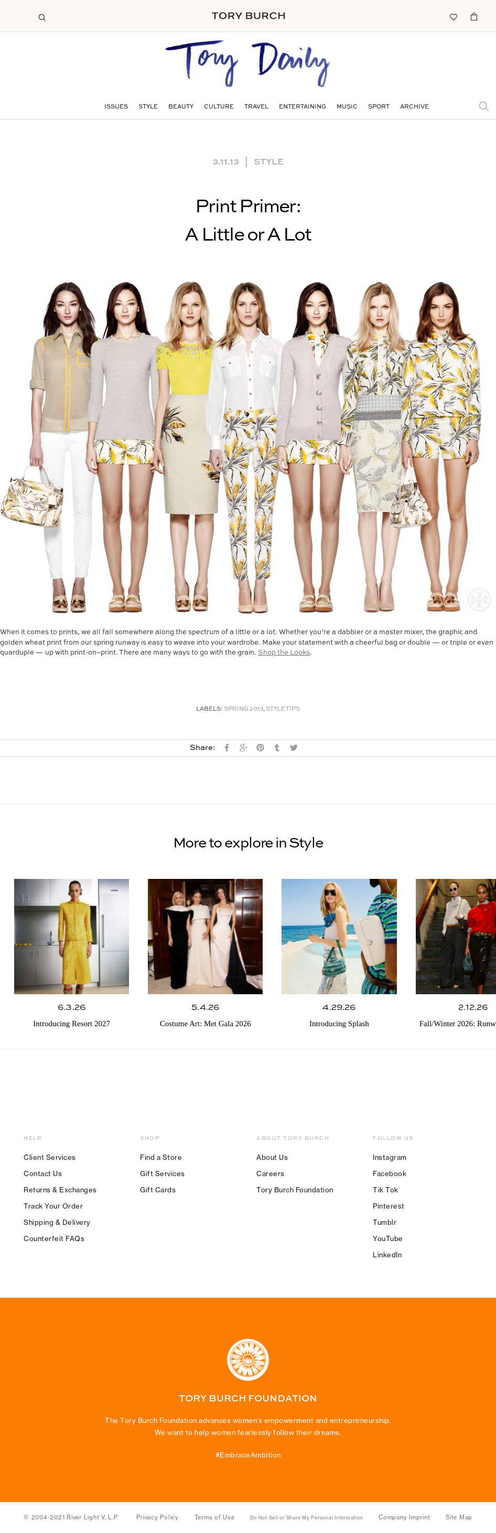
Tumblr (384, 1222)
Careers (270, 1173)
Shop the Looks (284, 652)
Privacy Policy (157, 1517)
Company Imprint (404, 1517)
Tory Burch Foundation (294, 1190)
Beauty (180, 107)
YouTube (388, 1238)
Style (148, 107)
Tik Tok (385, 1190)
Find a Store (161, 1157)
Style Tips (283, 709)
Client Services (50, 1157)
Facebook (389, 1173)
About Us (272, 1157)
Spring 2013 (243, 709)
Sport (379, 107)
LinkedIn (387, 1255)
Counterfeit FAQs (54, 1238)
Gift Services (162, 1173)
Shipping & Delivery (57, 1222)
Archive (414, 107)
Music (347, 107)
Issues (116, 107)
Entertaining (302, 107)
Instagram (390, 1157)
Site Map (459, 1517)
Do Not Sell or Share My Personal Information (306, 1517)
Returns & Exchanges (60, 1190)
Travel (256, 107)
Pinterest (389, 1206)
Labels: (209, 709)
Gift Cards (158, 1190)
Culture (219, 107)
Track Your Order (53, 1206)
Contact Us (43, 1173)
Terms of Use (215, 1517)
